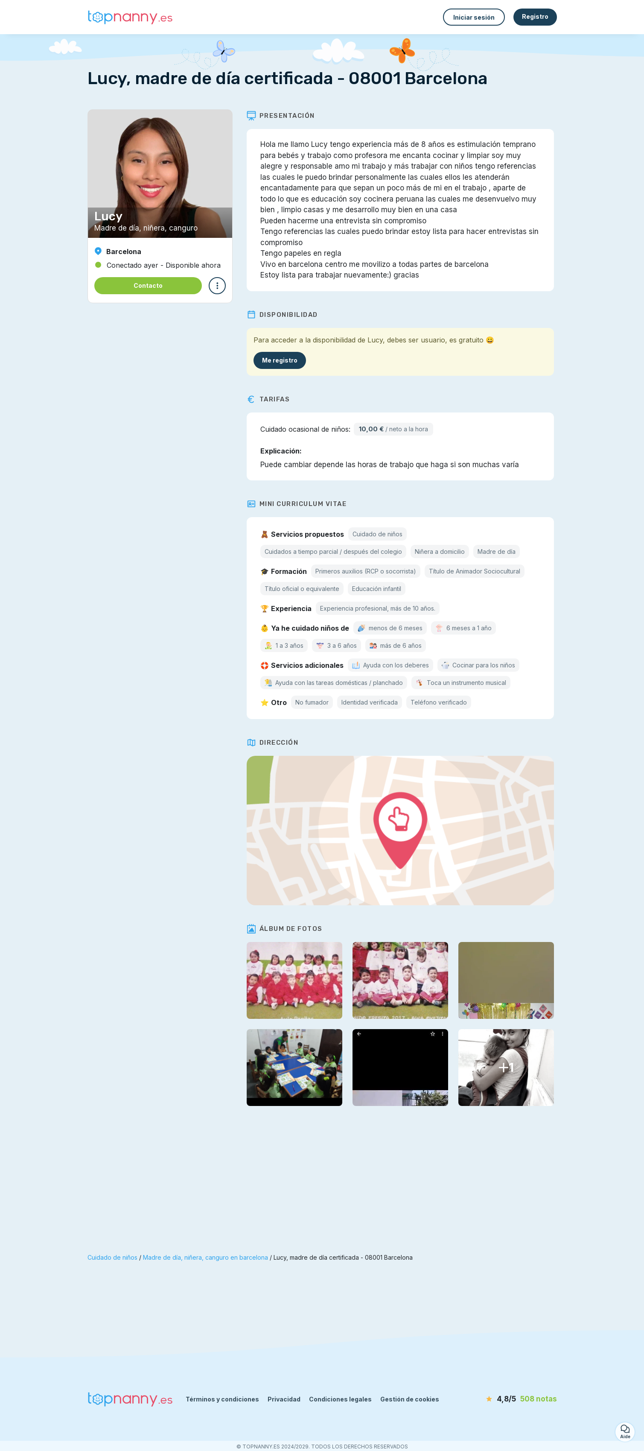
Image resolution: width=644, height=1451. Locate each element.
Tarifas (271, 399)
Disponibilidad (285, 314)
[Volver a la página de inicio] (130, 17)
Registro (535, 16)
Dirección (276, 742)
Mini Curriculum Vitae (300, 504)
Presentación (284, 115)
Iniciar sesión (474, 17)
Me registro (282, 360)
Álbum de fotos (288, 928)
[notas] (508, 1399)
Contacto (148, 285)
